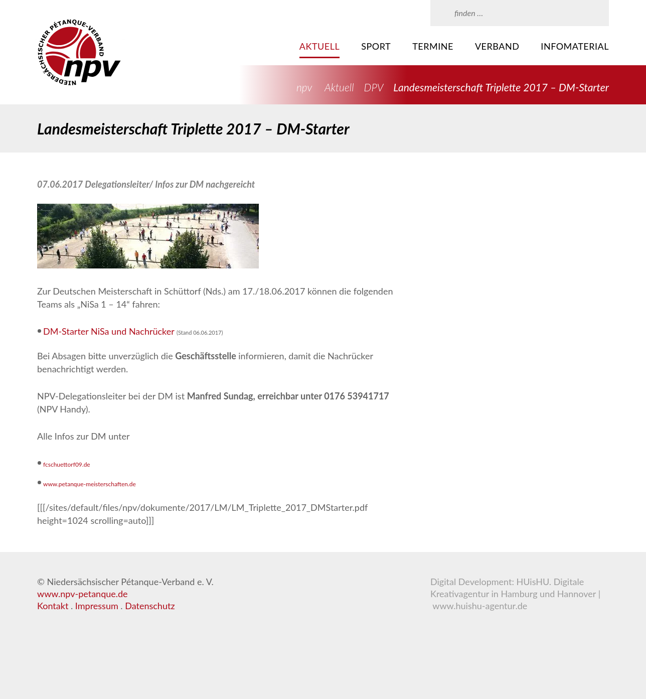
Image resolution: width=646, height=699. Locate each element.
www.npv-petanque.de (82, 593)
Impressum (96, 605)
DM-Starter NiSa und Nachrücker (108, 331)
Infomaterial (575, 46)
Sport (376, 46)
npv (304, 87)
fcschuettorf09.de (66, 464)
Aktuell (319, 46)
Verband (497, 46)
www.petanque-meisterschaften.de (89, 484)
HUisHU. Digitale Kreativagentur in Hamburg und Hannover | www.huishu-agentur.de (515, 593)
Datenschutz (150, 605)
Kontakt (52, 605)
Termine (432, 46)
